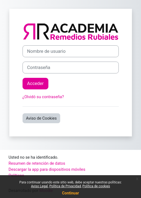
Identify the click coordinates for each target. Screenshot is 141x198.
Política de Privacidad (65, 186)
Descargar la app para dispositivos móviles (47, 169)
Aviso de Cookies (41, 118)
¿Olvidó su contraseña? (43, 96)
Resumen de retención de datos (37, 163)
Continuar (70, 193)
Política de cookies (96, 186)
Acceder (35, 83)
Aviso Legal (39, 186)
